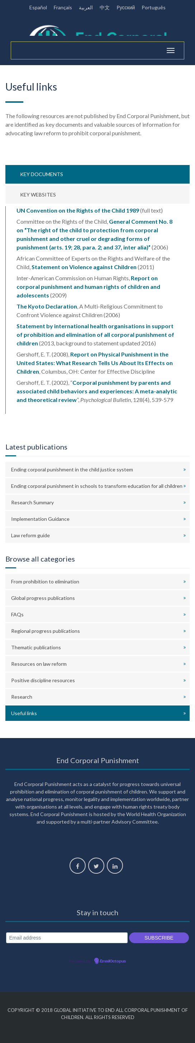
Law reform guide (30, 535)
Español (38, 7)
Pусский (125, 7)
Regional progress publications (45, 631)
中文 (105, 7)
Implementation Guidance (40, 519)
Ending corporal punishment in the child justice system (72, 469)
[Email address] (67, 937)
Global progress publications (43, 598)
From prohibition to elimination (45, 581)
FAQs (17, 614)
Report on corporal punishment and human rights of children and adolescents (88, 287)
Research (21, 697)
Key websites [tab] (38, 194)
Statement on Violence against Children (84, 266)
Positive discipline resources (43, 680)
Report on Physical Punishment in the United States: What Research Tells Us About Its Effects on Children (94, 363)
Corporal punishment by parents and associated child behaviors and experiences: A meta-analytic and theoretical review (96, 391)
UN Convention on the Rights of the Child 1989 (77, 210)
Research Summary (32, 502)
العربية (86, 7)
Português (154, 7)
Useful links (24, 713)
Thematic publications (36, 647)
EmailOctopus (113, 961)
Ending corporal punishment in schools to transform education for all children (96, 486)
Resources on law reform (39, 664)
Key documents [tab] (41, 174)
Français (63, 7)
